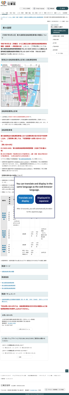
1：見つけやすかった (9, 353)
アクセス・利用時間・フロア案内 (56, 389)
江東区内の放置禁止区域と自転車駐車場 (33, 17)
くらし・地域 (11, 17)
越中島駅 (55, 50)
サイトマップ (43, 375)
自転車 (21, 17)
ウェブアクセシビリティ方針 (19, 375)
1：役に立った (7, 347)
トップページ (4, 17)
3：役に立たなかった (26, 347)
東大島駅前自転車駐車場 (8, 285)
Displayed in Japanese (43, 199)
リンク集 (50, 375)
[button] (38, 8)
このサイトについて (6, 375)
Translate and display (25, 199)
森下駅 (54, 43)
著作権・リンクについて (7, 378)
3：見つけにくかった (29, 353)
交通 (17, 17)
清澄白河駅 (56, 39)
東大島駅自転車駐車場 (25, 159)
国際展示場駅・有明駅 (58, 36)
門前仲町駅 (56, 46)
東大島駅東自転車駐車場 (8, 288)
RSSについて (57, 375)
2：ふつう (15, 347)
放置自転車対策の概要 (8, 271)
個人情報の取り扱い (33, 375)
